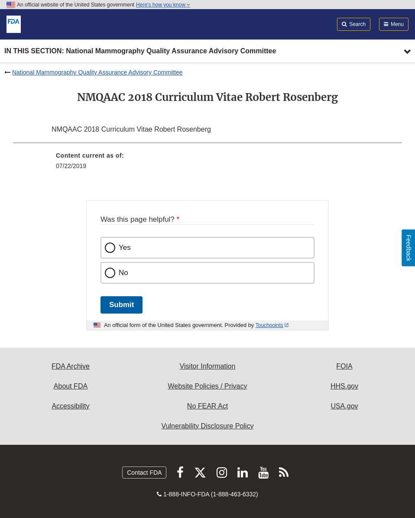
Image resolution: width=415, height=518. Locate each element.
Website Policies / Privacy (207, 386)
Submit (121, 305)
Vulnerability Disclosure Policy (208, 426)
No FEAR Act (207, 406)
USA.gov (344, 406)
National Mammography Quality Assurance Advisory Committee (97, 72)
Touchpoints (269, 325)
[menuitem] (207, 164)
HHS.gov (344, 386)
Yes (125, 247)
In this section (140, 51)
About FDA (71, 386)
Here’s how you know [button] (163, 5)
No (123, 273)
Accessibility (70, 406)
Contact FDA (144, 472)
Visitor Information (208, 366)
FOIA (344, 366)
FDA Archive (71, 366)
